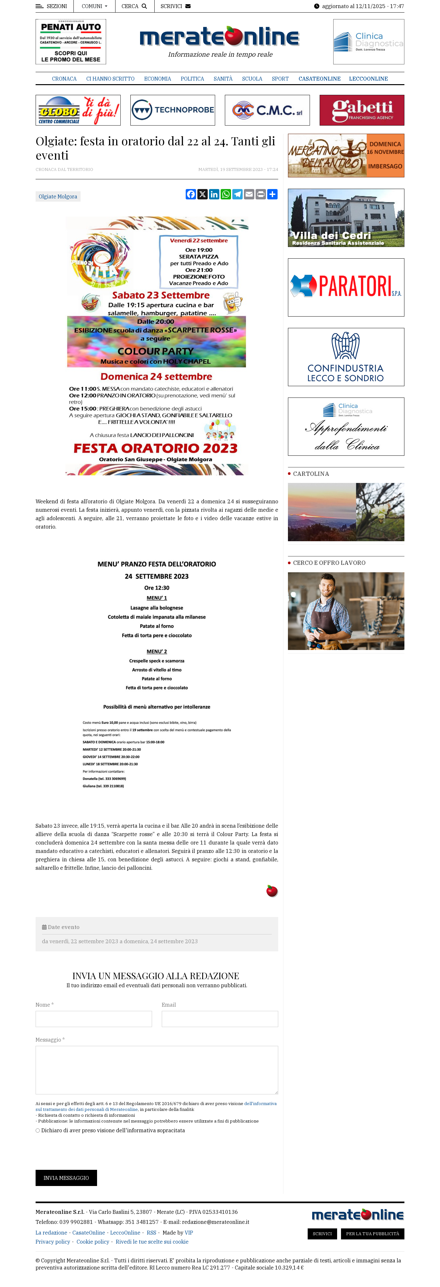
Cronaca (64, 78)
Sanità (223, 78)
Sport (280, 78)
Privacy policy (53, 1241)
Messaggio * (50, 1039)
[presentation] (85, 1152)
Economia (157, 78)
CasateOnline (320, 78)
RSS (151, 1232)
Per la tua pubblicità (372, 1234)
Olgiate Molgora (58, 196)
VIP (189, 1232)
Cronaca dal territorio (64, 169)
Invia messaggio (66, 1178)
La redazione (51, 1232)
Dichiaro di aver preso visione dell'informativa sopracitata (113, 1130)
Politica (192, 78)
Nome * (45, 1005)
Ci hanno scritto (110, 78)
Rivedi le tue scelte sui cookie (152, 1241)
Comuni (93, 6)
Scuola (252, 78)
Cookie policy (93, 1241)
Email (169, 1005)
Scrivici (322, 1234)
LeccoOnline (368, 78)
